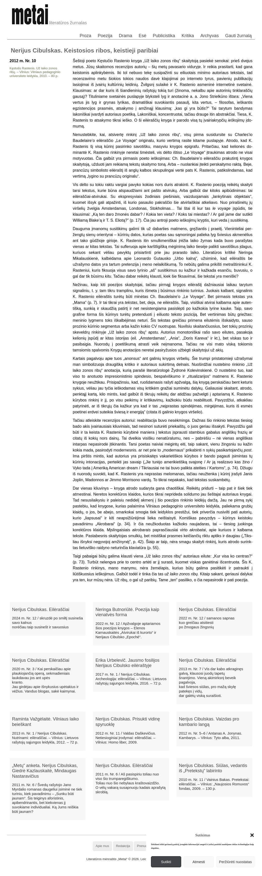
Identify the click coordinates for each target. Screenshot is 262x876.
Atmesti (199, 862)
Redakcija (123, 846)
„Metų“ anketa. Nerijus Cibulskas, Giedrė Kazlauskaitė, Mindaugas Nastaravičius (45, 771)
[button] (252, 835)
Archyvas (209, 35)
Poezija (105, 35)
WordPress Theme (134, 872)
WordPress (113, 872)
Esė (142, 35)
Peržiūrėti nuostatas (235, 862)
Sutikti (166, 862)
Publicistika (164, 35)
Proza (85, 35)
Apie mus (102, 846)
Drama (125, 35)
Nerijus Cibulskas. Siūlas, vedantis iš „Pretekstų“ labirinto (213, 768)
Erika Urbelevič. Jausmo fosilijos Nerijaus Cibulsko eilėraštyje (127, 663)
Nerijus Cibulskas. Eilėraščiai (40, 609)
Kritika (187, 35)
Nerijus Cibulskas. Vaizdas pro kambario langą (209, 722)
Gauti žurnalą (238, 35)
